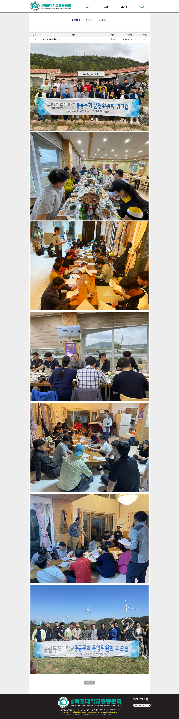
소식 (106, 7)
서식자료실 (103, 20)
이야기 (124, 7)
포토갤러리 (76, 20)
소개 (88, 7)
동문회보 (89, 20)
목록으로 (89, 683)
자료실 (142, 7)
